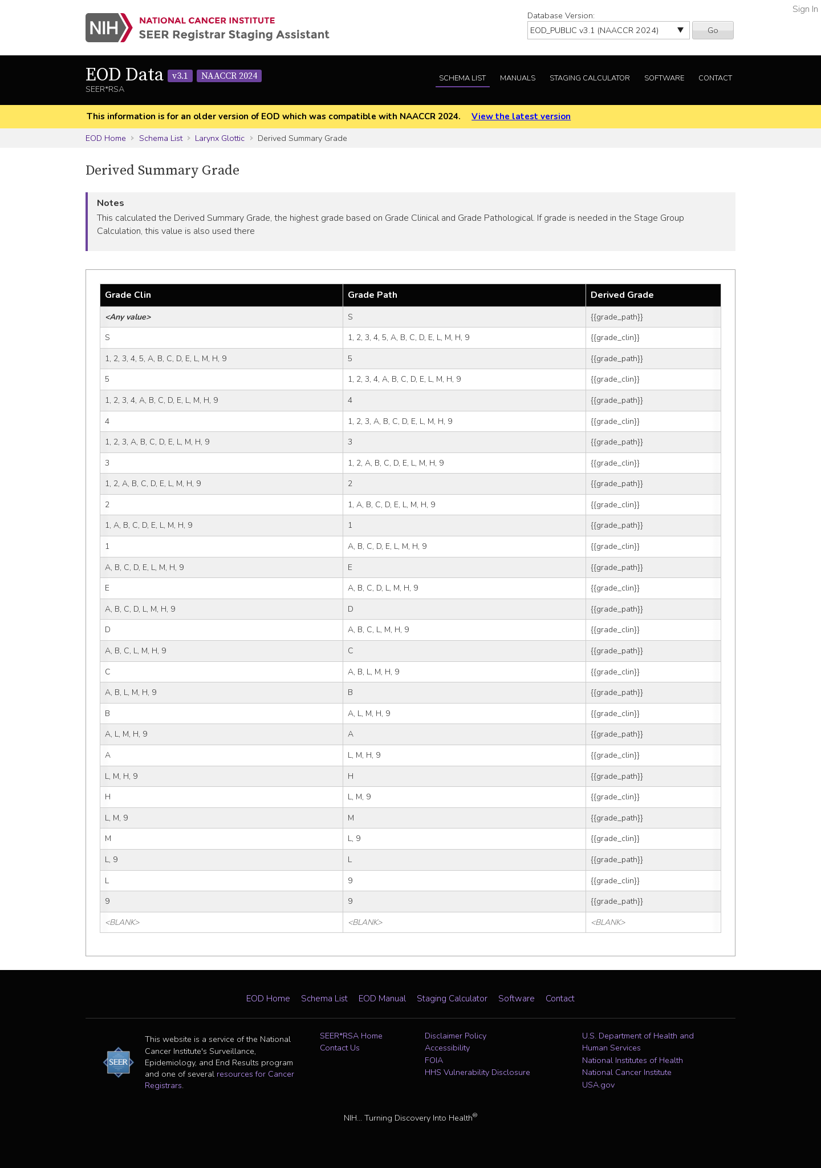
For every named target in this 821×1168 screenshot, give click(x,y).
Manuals (517, 78)
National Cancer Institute (627, 1072)
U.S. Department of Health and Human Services (638, 1042)
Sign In (805, 9)
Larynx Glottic (220, 138)
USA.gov (598, 1084)
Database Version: (561, 15)
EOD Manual (382, 998)
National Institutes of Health (632, 1060)
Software (664, 78)
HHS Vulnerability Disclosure (477, 1072)
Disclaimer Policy (455, 1035)
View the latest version (521, 116)
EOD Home (106, 138)
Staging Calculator (590, 78)
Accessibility (447, 1047)
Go (713, 30)
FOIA (434, 1060)
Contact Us (340, 1047)
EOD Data (174, 75)
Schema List (462, 78)
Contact (715, 78)
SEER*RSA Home (351, 1035)
